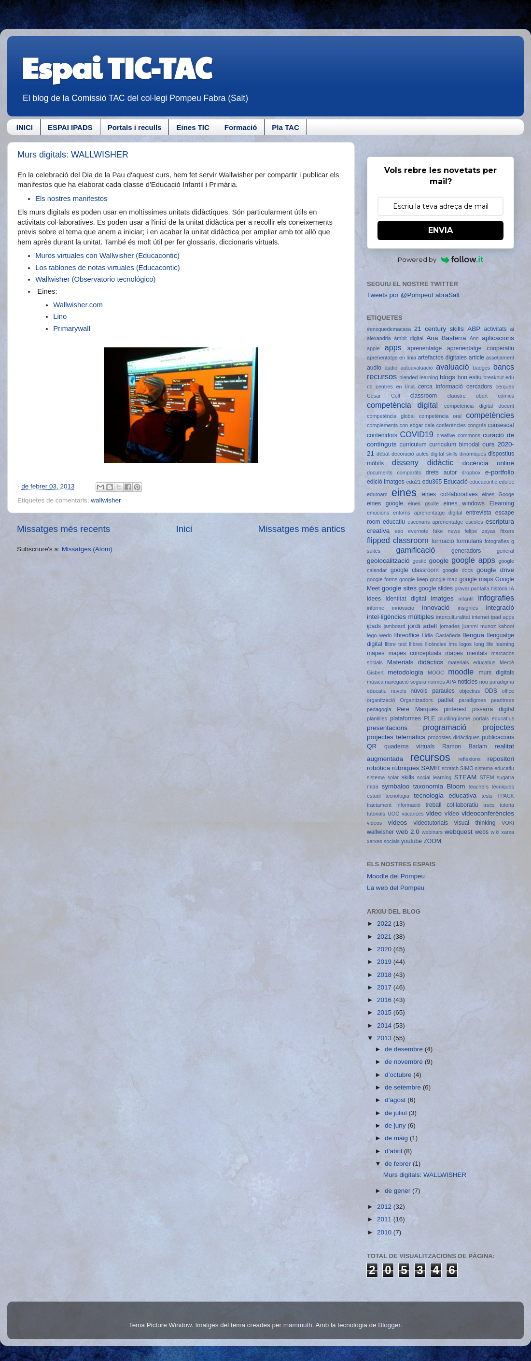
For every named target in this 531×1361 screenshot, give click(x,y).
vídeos (397, 822)
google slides (436, 588)
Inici (184, 529)
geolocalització (388, 560)
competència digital (402, 405)
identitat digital (406, 598)
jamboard (394, 626)
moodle (461, 671)
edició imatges (386, 481)
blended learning (418, 377)
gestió (420, 561)
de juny (396, 1125)
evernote (418, 531)
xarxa (508, 832)
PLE (429, 718)
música (375, 682)
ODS (490, 691)
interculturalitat (453, 617)
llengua (473, 635)
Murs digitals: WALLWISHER (72, 154)
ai (512, 329)
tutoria (507, 805)
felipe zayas (479, 531)
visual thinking (475, 822)
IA (511, 588)
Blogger (389, 1325)
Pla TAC (285, 127)
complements (382, 425)
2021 (385, 936)
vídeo (452, 813)
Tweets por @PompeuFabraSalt (413, 295)
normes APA (442, 682)
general (505, 551)
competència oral (440, 416)
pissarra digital (493, 709)
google (439, 560)
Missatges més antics (301, 529)
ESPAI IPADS (70, 127)
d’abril (394, 1151)
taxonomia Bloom (439, 786)
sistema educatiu (494, 768)
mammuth (297, 1325)
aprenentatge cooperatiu (480, 348)
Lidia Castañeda (441, 635)
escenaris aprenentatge (435, 522)
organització (381, 700)
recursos (430, 757)
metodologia (405, 672)
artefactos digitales (442, 357)
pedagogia (379, 709)
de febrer (399, 1163)
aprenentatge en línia (391, 357)
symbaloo (396, 786)
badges (481, 368)
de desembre (405, 1049)
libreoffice (406, 635)
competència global (391, 416)
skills (408, 777)
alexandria (379, 338)
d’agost (396, 1099)
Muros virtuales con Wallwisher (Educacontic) (107, 255)
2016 (385, 999)
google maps (476, 579)
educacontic (483, 482)
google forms (382, 579)
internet (480, 617)
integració (500, 607)
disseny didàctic (423, 462)
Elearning (501, 503)
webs (482, 832)
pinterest (455, 709)
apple (373, 348)
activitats (495, 329)
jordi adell (422, 626)
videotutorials (431, 822)
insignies (468, 608)
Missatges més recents (63, 529)
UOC (393, 814)
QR (372, 746)
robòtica (378, 768)
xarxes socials (383, 841)
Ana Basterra (446, 338)
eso (399, 531)
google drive (495, 569)
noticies (467, 681)
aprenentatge (424, 348)
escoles (474, 522)
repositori (500, 758)
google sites (399, 588)
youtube (411, 841)
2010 (385, 1232)
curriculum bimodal (454, 444)
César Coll (383, 396)
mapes (375, 653)
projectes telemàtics (396, 737)
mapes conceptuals (415, 653)
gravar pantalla (472, 588)
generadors (466, 550)
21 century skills (439, 328)
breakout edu (498, 377)
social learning (434, 777)
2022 (385, 923)
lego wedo (379, 635)
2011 (385, 1219)
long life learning (494, 644)
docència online (488, 463)
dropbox (470, 472)
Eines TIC (192, 127)
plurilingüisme (454, 718)
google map (443, 579)
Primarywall (71, 328)
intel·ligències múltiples (400, 616)
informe (375, 608)
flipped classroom (398, 540)
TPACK (505, 796)
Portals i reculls (135, 127)
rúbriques (405, 768)
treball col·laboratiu (451, 805)
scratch (450, 768)
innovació (435, 607)
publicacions (498, 737)
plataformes (405, 718)
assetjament (500, 357)
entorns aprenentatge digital (427, 513)
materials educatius (472, 662)
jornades (450, 626)
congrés (476, 425)
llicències (436, 644)
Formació (240, 127)
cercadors (479, 386)
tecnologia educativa (445, 795)
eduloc (506, 482)
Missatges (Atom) (87, 549)
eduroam (377, 494)
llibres (415, 644)
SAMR (430, 768)
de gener (398, 1190)
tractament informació (393, 805)
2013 (385, 1038)
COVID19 (416, 434)
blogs (447, 377)
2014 (385, 1025)
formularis (469, 541)
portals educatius (493, 718)
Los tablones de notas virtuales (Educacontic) (107, 268)
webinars (432, 832)
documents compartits (394, 472)
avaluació (452, 366)
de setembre (404, 1087)
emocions (378, 513)
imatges (442, 598)
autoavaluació (417, 368)
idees (374, 598)
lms (453, 644)
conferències (451, 425)
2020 (385, 949)
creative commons (458, 435)
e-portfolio (499, 472)
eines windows (464, 503)
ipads (374, 626)
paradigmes (472, 700)
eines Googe (498, 494)
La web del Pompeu (395, 887)
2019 (385, 961)
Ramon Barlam (464, 746)
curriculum (413, 444)
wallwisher (106, 500)
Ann (474, 338)
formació (443, 541)
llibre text (395, 644)
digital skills (444, 454)
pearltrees (502, 700)
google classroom (415, 570)
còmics (506, 396)
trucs (488, 805)
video (434, 813)
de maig (397, 1138)
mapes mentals (466, 653)
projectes (498, 727)
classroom (423, 395)
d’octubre (399, 1074)
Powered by (440, 259)
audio (374, 367)
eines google (385, 503)
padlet (446, 700)
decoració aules (410, 454)
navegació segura (405, 682)
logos (465, 644)
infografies (496, 597)
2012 (385, 1206)
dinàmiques (473, 454)
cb (369, 386)
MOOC (436, 672)
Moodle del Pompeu (396, 876)
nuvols (398, 691)
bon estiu (470, 377)
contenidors (382, 435)
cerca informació (440, 386)
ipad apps (502, 617)
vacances (413, 814)
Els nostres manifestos (71, 198)
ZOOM (432, 841)
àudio (391, 368)
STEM (487, 777)
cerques (505, 386)
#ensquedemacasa (389, 329)
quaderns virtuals (409, 746)
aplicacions (498, 338)
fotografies (497, 541)
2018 (385, 974)
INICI (24, 127)
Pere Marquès (417, 709)
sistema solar (383, 777)
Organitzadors (416, 700)
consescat (501, 425)
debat (383, 454)
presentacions (387, 727)
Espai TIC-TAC (116, 67)
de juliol (397, 1113)
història (499, 588)
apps (393, 347)
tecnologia (397, 796)
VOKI (508, 823)
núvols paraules (433, 691)
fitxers (507, 531)
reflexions (469, 759)
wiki (495, 832)
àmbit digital (408, 338)
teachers (479, 786)
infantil (466, 599)
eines (404, 493)
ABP (473, 328)
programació (444, 727)
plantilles (377, 718)
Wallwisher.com (79, 305)
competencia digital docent (479, 406)
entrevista (478, 512)
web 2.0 (407, 831)
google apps (473, 560)
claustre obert (467, 396)
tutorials (376, 814)
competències (490, 415)
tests (486, 796)
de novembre (405, 1061)
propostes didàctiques (454, 737)
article (476, 357)
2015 (385, 1012)
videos (374, 823)
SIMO (467, 768)
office (508, 691)
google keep (413, 579)
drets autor (441, 472)
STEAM (465, 777)
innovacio (403, 608)
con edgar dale (417, 425)
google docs (458, 570)
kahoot (506, 626)
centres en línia (395, 386)
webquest (459, 831)
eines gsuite (423, 503)
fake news (446, 531)
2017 (385, 987)
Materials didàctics (415, 662)
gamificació (415, 549)
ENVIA (440, 230)
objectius (470, 691)
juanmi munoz (479, 626)
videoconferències (487, 813)
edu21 (413, 482)
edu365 (432, 481)
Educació (456, 481)
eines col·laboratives (449, 494)
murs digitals (496, 672)
